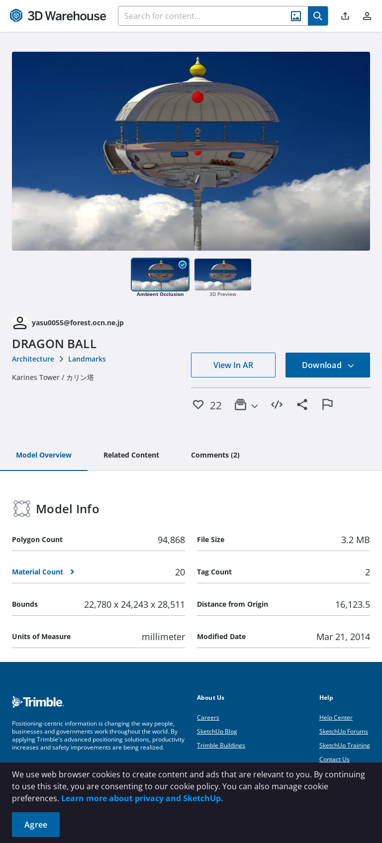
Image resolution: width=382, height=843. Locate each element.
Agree (35, 824)
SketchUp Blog (217, 731)
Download (328, 365)
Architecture (33, 359)
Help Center (336, 717)
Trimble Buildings (221, 745)
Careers (208, 717)
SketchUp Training (344, 745)
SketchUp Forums (343, 731)
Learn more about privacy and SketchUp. (142, 798)
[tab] (44, 455)
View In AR (233, 365)
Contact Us (334, 759)
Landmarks (87, 359)
